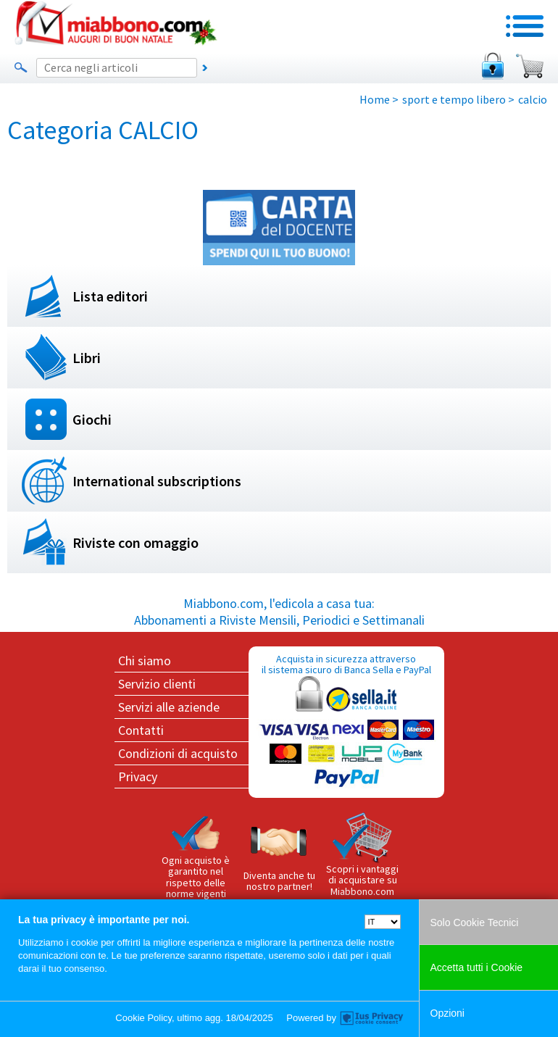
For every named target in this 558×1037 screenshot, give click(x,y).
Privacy (137, 776)
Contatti (141, 730)
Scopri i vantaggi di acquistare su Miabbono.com (362, 855)
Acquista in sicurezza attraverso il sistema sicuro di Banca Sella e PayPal (346, 721)
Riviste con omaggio (135, 542)
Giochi (92, 419)
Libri (86, 358)
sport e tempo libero (454, 99)
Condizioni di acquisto (178, 753)
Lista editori (110, 296)
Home (374, 99)
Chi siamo (144, 660)
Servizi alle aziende (169, 707)
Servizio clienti (157, 683)
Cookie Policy (143, 1017)
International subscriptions (156, 481)
